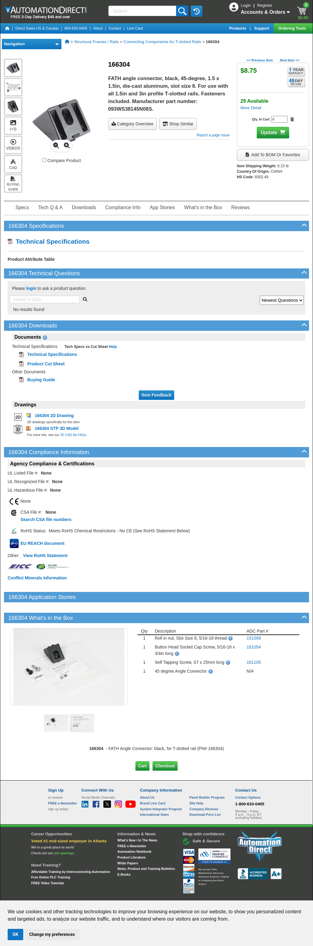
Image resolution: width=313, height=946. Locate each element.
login (31, 288)
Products (238, 28)
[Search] (143, 11)
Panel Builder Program (207, 776)
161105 (254, 641)
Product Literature (131, 836)
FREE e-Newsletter (131, 825)
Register (264, 5)
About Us (147, 776)
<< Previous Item (260, 60)
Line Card (135, 28)
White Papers (127, 842)
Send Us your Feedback (91, 894)
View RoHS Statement (45, 555)
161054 (254, 626)
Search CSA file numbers (46, 519)
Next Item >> (289, 60)
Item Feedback (156, 395)
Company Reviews (204, 788)
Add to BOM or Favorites (273, 154)
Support (262, 28)
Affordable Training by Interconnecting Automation (70, 850)
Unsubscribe (123, 894)
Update (269, 132)
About (98, 28)
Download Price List (205, 794)
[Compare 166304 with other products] (44, 160)
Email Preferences (152, 894)
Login (246, 5)
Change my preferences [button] (52, 934)
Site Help (197, 782)
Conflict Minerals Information (37, 577)
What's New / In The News (137, 819)
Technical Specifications (49, 241)
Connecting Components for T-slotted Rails (162, 41)
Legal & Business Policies (191, 894)
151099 (254, 617)
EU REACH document (42, 543)
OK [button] (15, 934)
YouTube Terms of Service (235, 894)
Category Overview (132, 123)
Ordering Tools (292, 28)
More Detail (251, 107)
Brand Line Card (152, 782)
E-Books (124, 853)
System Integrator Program (161, 788)
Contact (115, 28)
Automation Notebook (134, 831)
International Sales (154, 794)
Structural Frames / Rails (96, 41)
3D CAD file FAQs (73, 435)
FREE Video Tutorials (47, 862)
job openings (64, 832)
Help (112, 347)
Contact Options (248, 776)
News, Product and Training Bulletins (146, 848)
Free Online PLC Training (50, 856)
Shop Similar (178, 123)
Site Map (61, 894)
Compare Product (61, 160)
